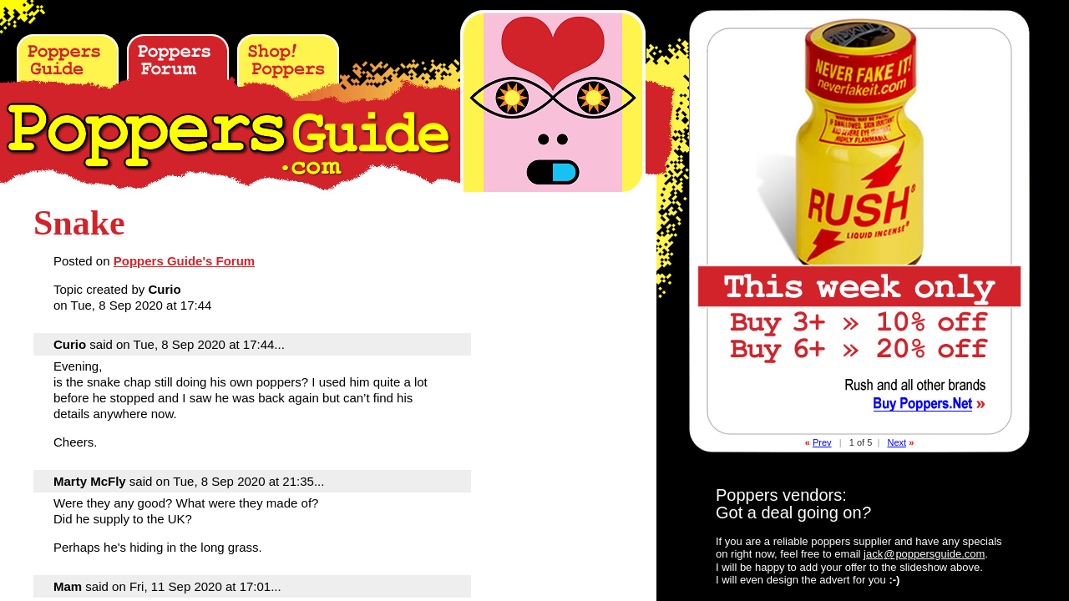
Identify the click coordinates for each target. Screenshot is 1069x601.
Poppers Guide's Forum (184, 261)
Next (896, 442)
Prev (822, 442)
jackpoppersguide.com (924, 554)
